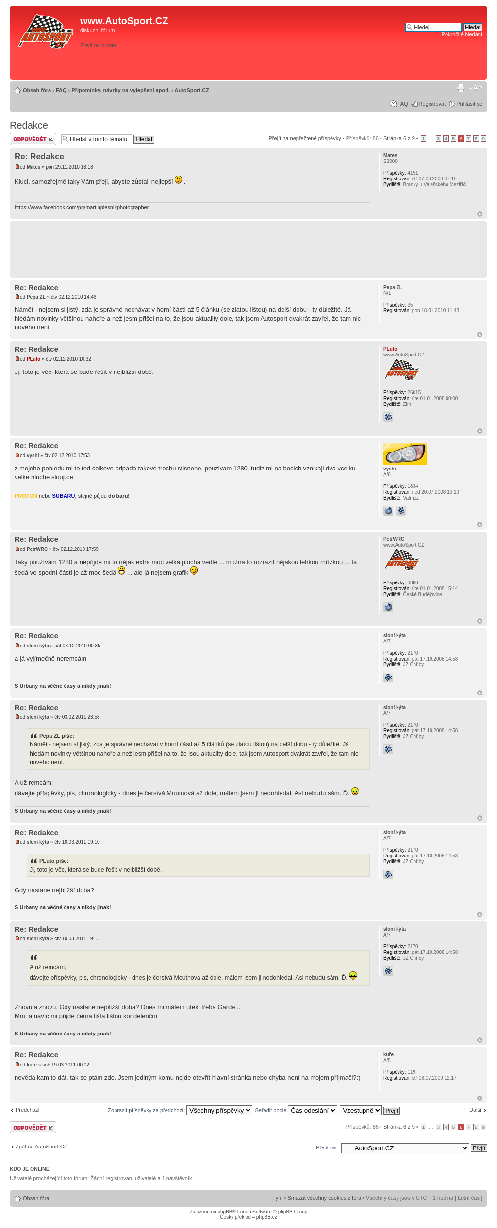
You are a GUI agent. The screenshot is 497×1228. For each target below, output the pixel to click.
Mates (33, 167)
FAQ (61, 90)
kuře (32, 1064)
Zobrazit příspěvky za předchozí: (180, 1110)
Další (475, 1110)
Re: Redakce (39, 156)
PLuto (33, 359)
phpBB (224, 1211)
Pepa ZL (36, 297)
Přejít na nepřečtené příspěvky (305, 138)
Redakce (29, 125)
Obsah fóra (37, 90)
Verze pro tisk (460, 88)
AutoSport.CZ (191, 90)
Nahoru (479, 214)
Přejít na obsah (98, 45)
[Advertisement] (347, 61)
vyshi (33, 455)
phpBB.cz (266, 1217)
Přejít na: (326, 1147)
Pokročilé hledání (462, 34)
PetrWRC (37, 549)
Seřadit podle (296, 1110)
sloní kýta (38, 645)
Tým (277, 1198)
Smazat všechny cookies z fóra (324, 1198)
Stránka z (399, 138)
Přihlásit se (469, 104)
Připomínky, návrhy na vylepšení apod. (120, 90)
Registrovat (432, 104)
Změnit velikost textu (475, 88)
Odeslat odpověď (33, 139)
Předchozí (28, 1110)
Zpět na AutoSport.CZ (41, 1146)
